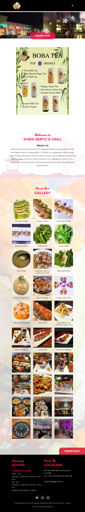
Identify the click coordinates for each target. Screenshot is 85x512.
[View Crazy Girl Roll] (42, 209)
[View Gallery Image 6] (63, 385)
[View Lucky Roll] (42, 338)
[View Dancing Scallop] (63, 209)
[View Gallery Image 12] (63, 429)
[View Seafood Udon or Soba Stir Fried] (42, 259)
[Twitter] (37, 498)
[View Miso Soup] (21, 259)
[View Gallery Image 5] (42, 385)
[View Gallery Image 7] (21, 407)
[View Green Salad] (63, 234)
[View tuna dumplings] (63, 338)
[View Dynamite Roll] (21, 234)
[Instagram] (48, 498)
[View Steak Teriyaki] (42, 286)
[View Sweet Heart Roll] (63, 286)
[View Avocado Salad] (21, 209)
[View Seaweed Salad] (63, 259)
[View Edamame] (42, 234)
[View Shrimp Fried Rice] (21, 286)
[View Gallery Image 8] (42, 407)
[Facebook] (42, 498)
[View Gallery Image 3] (63, 362)
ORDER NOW (42, 35)
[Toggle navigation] (72, 6)
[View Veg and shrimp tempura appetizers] (63, 311)
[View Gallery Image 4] (21, 385)
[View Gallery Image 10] (21, 429)
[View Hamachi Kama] (21, 338)
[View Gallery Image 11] (42, 429)
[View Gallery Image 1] (21, 362)
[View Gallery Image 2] (42, 362)
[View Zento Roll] (42, 311)
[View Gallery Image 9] (63, 407)
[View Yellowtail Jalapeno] (21, 311)
